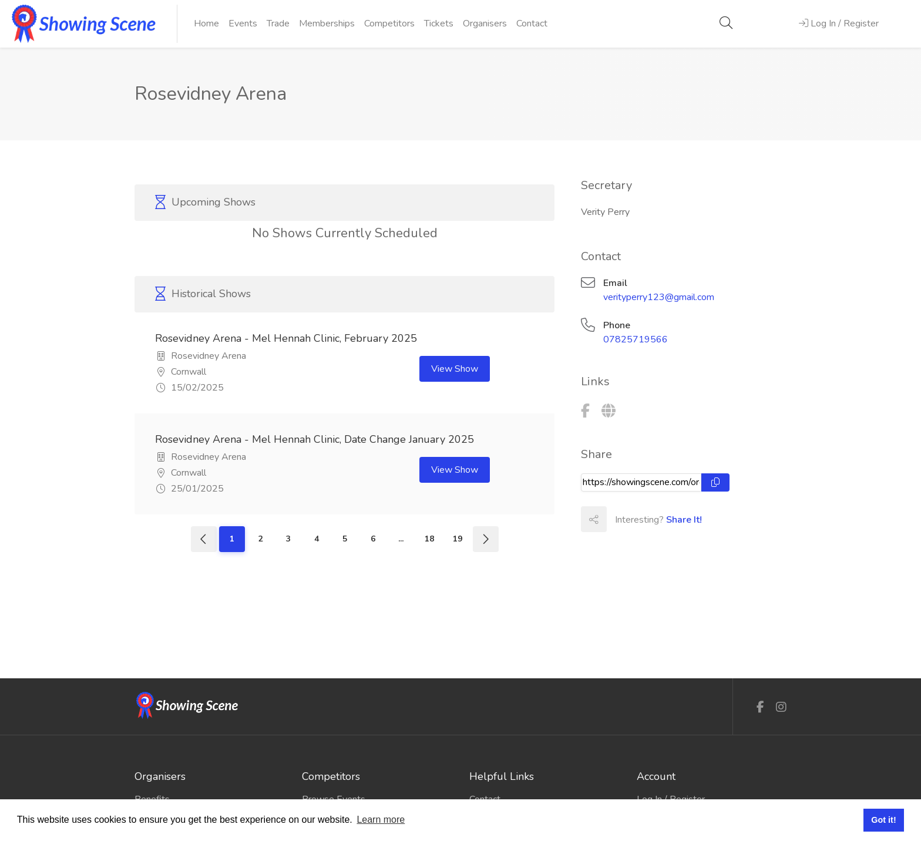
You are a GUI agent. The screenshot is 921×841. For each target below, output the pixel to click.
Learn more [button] (381, 820)
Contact (531, 23)
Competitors (389, 23)
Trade (278, 23)
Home (206, 23)
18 (429, 538)
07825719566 (635, 339)
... (401, 538)
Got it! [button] (883, 820)
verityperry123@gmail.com (658, 297)
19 (457, 538)
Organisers (485, 23)
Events (242, 23)
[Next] (486, 539)
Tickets (438, 23)
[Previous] (204, 539)
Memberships (327, 23)
